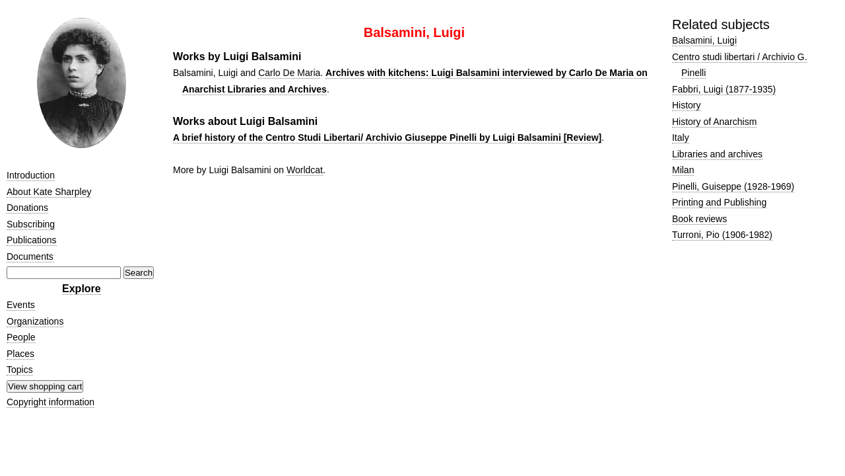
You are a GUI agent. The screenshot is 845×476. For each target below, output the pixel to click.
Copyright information (50, 402)
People (21, 337)
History (686, 105)
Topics (20, 369)
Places (20, 353)
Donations (27, 207)
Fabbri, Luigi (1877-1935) (724, 89)
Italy (680, 137)
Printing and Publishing (719, 202)
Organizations (35, 321)
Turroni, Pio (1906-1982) (722, 234)
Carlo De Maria (289, 72)
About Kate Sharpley (49, 191)
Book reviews (699, 219)
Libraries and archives (717, 154)
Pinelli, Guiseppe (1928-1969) (733, 186)
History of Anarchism (714, 121)
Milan (683, 170)
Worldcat (305, 170)
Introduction (31, 175)
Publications (32, 240)
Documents (30, 256)
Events (21, 304)
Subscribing (31, 224)
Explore (81, 288)
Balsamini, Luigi (704, 40)
